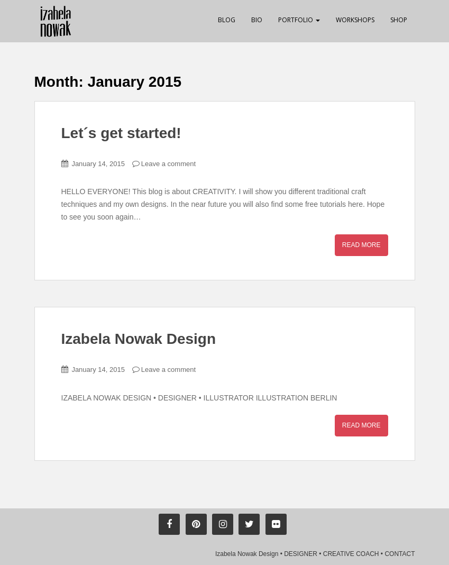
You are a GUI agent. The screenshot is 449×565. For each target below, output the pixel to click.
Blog (226, 19)
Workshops (355, 19)
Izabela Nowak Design (138, 339)
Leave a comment (168, 164)
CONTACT (399, 554)
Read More (361, 245)
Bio (256, 19)
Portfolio (299, 19)
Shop (398, 19)
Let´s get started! (121, 133)
